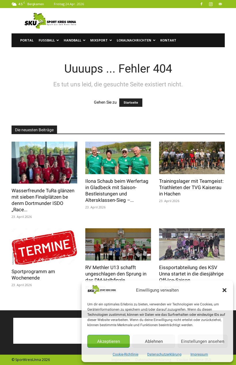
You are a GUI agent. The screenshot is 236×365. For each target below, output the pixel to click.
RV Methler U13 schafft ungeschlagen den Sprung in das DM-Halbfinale (115, 274)
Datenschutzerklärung (164, 354)
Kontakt (168, 40)
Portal (26, 40)
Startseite (131, 102)
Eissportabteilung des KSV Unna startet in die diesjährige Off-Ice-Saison (191, 274)
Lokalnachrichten (136, 40)
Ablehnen (154, 341)
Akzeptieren (108, 341)
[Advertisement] (157, 20)
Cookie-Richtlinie (125, 354)
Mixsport (101, 40)
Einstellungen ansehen (202, 341)
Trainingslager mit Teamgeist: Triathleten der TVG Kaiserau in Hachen (191, 187)
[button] (224, 290)
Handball (75, 40)
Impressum (199, 354)
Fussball (49, 40)
